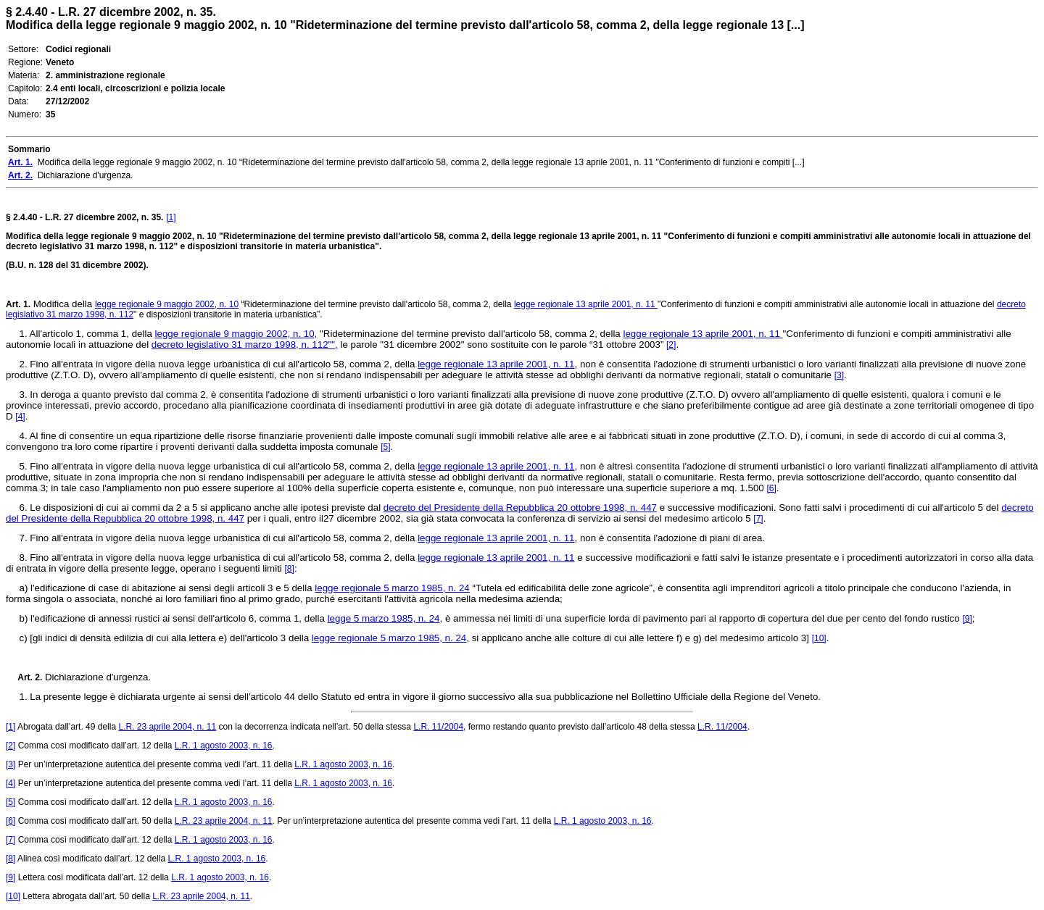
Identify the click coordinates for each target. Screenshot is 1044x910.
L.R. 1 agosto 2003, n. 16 (224, 745)
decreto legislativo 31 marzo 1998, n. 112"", (245, 344)
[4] (20, 417)
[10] (819, 638)
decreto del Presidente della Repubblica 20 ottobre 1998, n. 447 (520, 507)
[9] (967, 619)
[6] (771, 488)
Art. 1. (18, 304)
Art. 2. (24, 677)
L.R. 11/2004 (438, 727)
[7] (758, 519)
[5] (385, 447)
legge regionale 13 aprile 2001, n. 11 (586, 304)
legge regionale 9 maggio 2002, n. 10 (167, 304)
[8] (289, 569)
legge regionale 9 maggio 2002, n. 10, (236, 333)
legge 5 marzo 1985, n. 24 (384, 618)
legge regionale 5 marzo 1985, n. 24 (392, 588)
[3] (839, 375)
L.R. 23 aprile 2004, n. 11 (167, 727)
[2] (671, 345)
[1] (170, 217)
